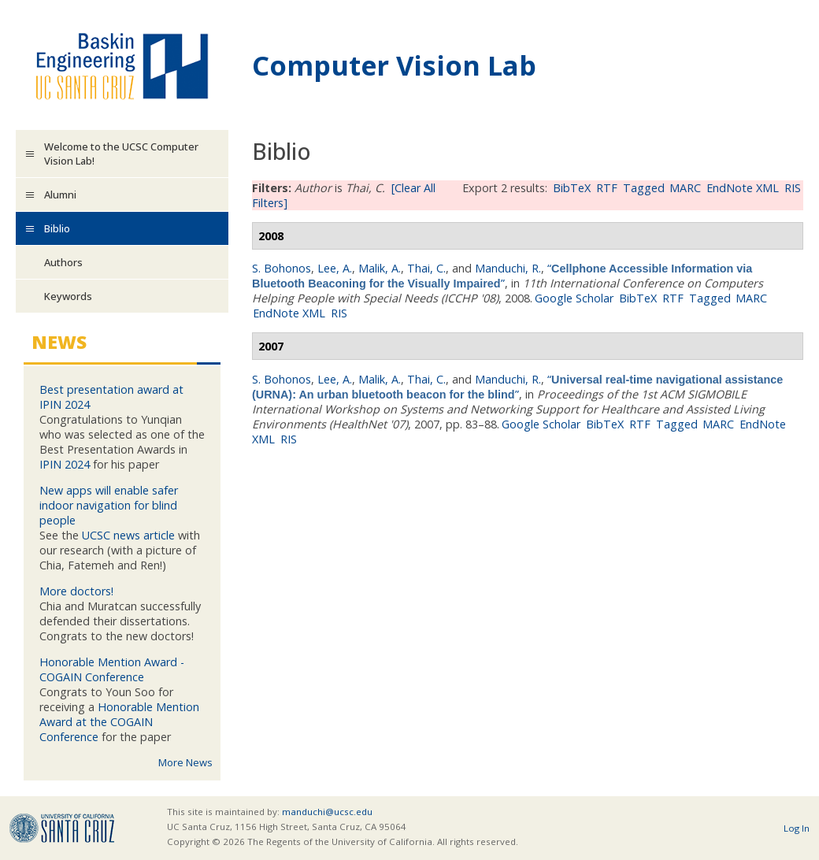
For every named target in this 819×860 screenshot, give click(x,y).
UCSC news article (128, 535)
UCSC (61, 828)
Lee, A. (334, 268)
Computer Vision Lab (394, 64)
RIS (792, 187)
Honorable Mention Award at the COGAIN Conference (119, 721)
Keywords (68, 296)
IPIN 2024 (64, 464)
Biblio (57, 228)
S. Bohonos (281, 268)
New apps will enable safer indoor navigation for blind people (108, 505)
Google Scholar (574, 298)
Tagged (644, 187)
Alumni (60, 194)
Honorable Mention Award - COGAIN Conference (111, 669)
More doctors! (76, 591)
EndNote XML (742, 187)
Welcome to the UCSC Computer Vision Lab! (121, 153)
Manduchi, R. (508, 268)
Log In (797, 828)
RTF (606, 187)
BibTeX (572, 187)
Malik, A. (379, 268)
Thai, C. (426, 268)
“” (502, 276)
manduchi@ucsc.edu (327, 811)
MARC (685, 187)
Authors (63, 262)
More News (185, 762)
